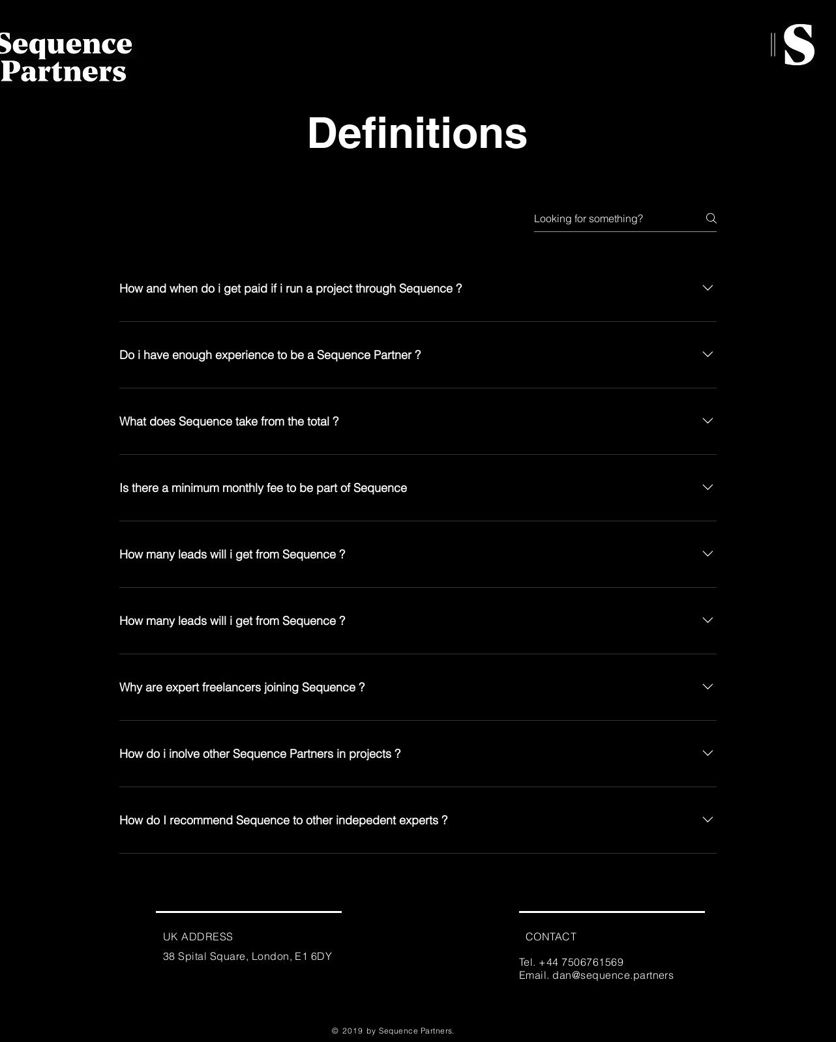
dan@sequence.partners (613, 974)
